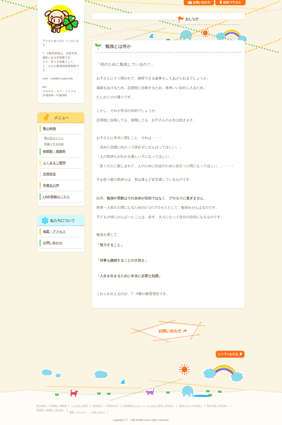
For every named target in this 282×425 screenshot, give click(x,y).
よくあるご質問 (54, 163)
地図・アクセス (54, 231)
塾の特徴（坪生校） (217, 405)
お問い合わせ (52, 243)
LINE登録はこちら (56, 197)
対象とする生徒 (54, 144)
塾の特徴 (49, 128)
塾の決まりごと (54, 138)
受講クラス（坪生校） (191, 405)
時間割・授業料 (54, 151)
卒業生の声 (51, 185)
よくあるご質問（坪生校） (160, 405)
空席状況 (49, 174)
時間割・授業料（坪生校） (50, 410)
